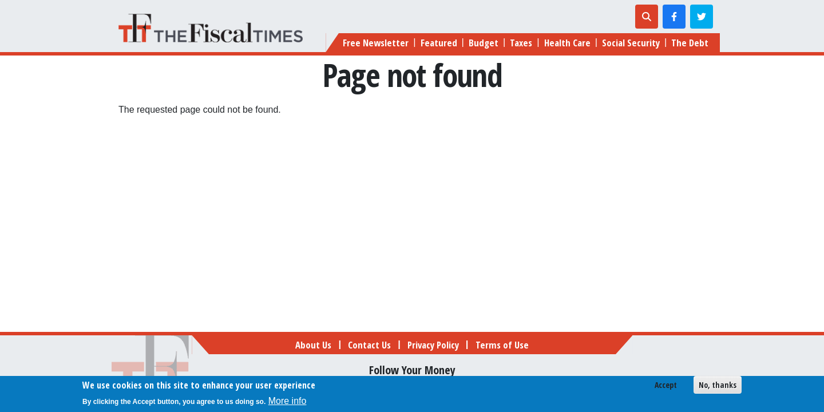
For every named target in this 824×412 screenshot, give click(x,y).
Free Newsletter (376, 42)
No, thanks (717, 386)
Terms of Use (502, 344)
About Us (313, 344)
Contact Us (369, 344)
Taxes (521, 42)
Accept (666, 386)
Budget (483, 42)
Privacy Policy (433, 344)
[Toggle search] (646, 17)
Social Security (631, 42)
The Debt (689, 42)
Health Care (567, 42)
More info (287, 402)
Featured (439, 42)
